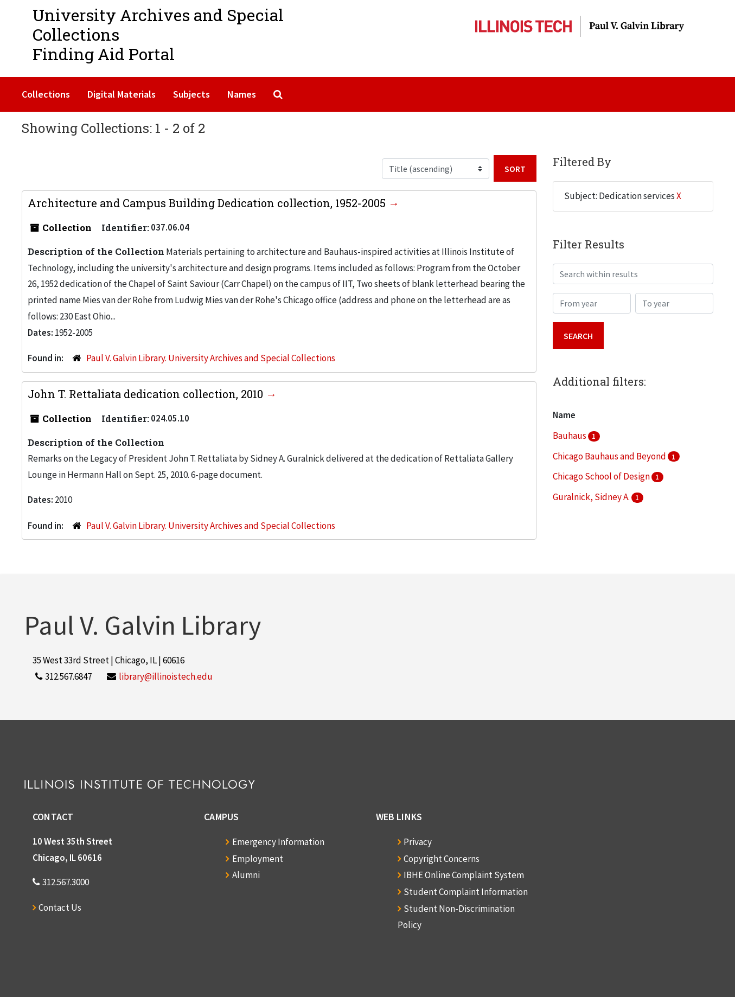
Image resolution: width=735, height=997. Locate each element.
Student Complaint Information (466, 892)
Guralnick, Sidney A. (592, 497)
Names (241, 94)
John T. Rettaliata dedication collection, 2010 (147, 394)
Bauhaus (570, 436)
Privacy (418, 842)
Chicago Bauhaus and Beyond (610, 456)
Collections (46, 94)
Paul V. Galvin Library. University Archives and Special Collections (210, 358)
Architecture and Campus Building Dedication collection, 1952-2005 (208, 203)
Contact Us (60, 907)
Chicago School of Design (602, 476)
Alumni (246, 875)
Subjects (191, 94)
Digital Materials (121, 94)
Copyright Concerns (442, 859)
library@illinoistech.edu (166, 676)
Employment (257, 859)
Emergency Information (278, 842)
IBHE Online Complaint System (464, 875)
